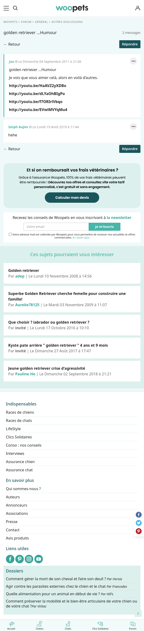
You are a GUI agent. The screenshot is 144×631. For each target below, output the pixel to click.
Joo (11, 61)
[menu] (7, 8)
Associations (17, 513)
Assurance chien (20, 461)
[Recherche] (15, 8)
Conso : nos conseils (23, 445)
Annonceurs (16, 505)
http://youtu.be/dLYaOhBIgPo (37, 93)
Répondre (130, 44)
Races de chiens (20, 412)
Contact (13, 529)
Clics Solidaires (100, 624)
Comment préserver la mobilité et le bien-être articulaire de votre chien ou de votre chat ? (71, 604)
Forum (133, 624)
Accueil (11, 624)
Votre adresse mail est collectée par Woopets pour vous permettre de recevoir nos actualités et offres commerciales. (72, 236)
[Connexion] (137, 8)
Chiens (39, 624)
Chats (68, 624)
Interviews (15, 453)
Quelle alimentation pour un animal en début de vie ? (59, 593)
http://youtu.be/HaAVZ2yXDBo (37, 85)
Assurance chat (19, 469)
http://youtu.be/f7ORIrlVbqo (35, 101)
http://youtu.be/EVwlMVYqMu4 (38, 109)
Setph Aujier (18, 127)
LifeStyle (13, 428)
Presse (11, 521)
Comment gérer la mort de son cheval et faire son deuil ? (64, 578)
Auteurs (13, 497)
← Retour (12, 44)
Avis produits (17, 538)
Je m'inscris (104, 226)
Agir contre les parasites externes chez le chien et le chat (66, 586)
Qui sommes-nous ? (23, 488)
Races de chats (19, 420)
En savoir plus (81, 237)
